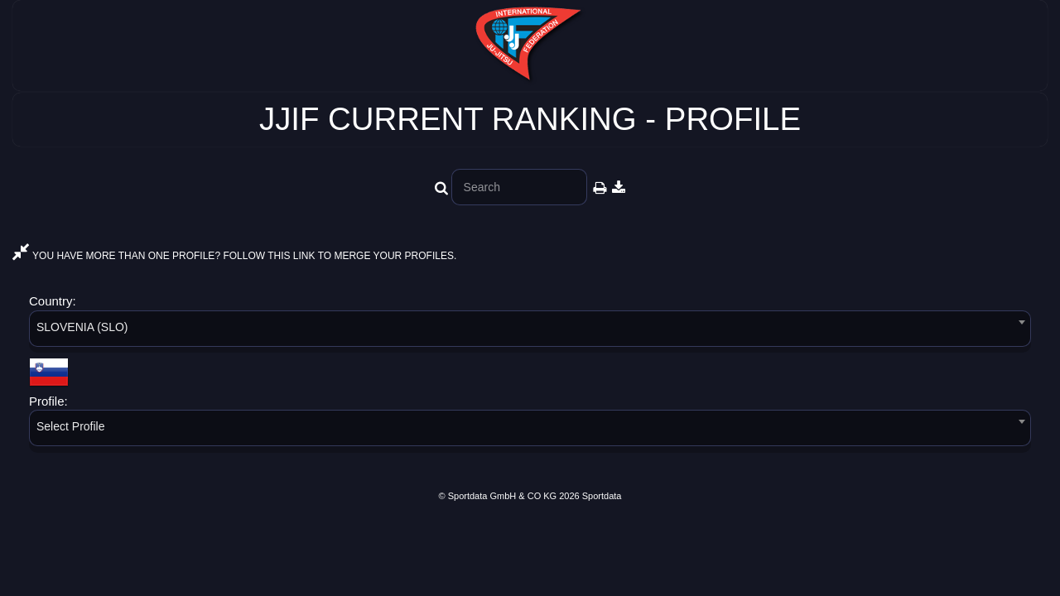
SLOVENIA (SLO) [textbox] (82, 327)
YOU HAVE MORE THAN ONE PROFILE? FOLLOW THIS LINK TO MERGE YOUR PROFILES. (234, 256)
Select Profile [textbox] (70, 426)
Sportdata (602, 496)
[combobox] (530, 331)
